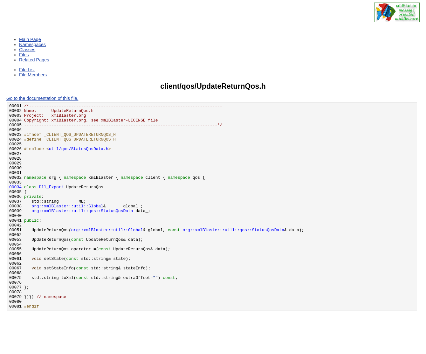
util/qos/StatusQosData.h (78, 158)
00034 (15, 204)
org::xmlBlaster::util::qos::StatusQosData (82, 232)
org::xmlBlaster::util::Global (67, 227)
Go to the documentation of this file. (42, 98)
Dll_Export (51, 204)
